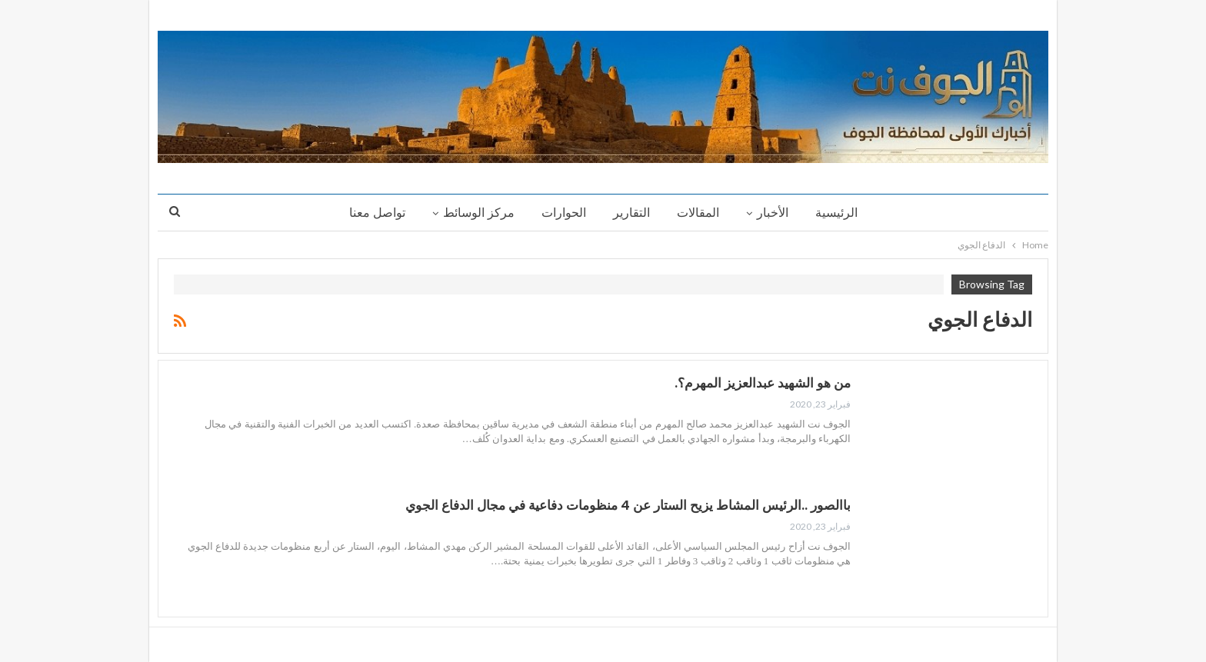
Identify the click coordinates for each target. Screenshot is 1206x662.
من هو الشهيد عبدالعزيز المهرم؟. (763, 383)
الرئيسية (836, 212)
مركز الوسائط (479, 212)
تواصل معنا (377, 212)
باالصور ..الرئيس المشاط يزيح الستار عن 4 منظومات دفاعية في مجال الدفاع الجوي (628, 505)
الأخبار (772, 212)
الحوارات (563, 212)
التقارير (631, 212)
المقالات (698, 212)
